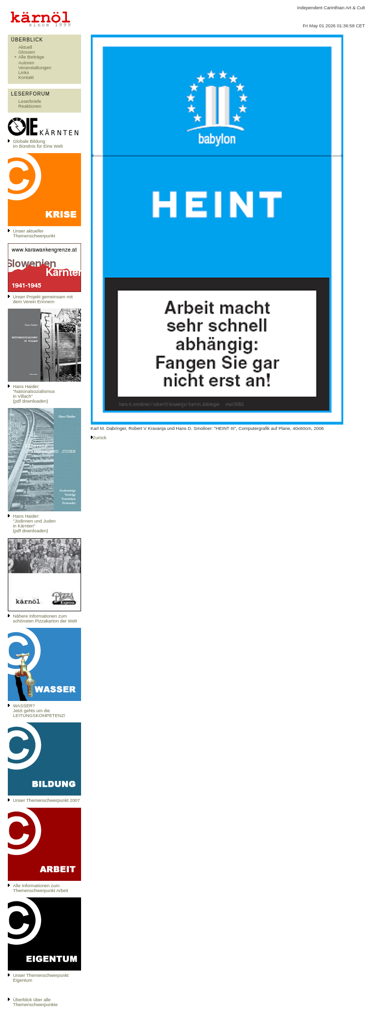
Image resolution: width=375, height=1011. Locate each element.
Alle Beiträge (31, 57)
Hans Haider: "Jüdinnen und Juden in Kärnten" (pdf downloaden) (34, 523)
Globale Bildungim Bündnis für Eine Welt (38, 144)
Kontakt (26, 77)
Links (24, 72)
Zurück (100, 437)
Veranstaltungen (35, 67)
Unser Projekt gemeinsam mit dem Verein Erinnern (43, 299)
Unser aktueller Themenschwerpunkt (34, 233)
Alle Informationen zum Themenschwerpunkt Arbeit (40, 888)
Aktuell (25, 47)
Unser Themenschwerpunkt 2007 (46, 800)
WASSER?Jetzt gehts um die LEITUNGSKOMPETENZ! (39, 710)
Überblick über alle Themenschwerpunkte (35, 1002)
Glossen (27, 52)
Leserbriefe (30, 101)
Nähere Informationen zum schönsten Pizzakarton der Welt (45, 618)
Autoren (27, 62)
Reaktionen (30, 106)
